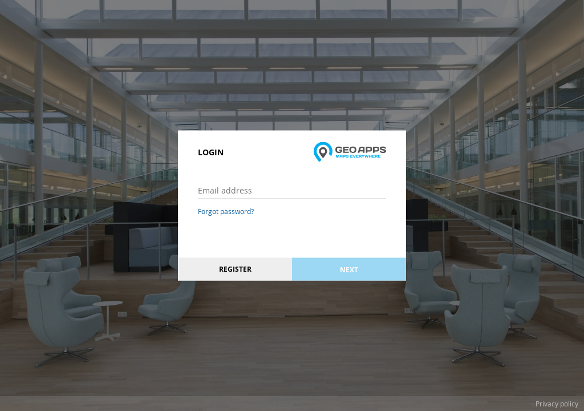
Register (235, 269)
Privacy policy (557, 403)
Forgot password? (226, 211)
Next (349, 269)
